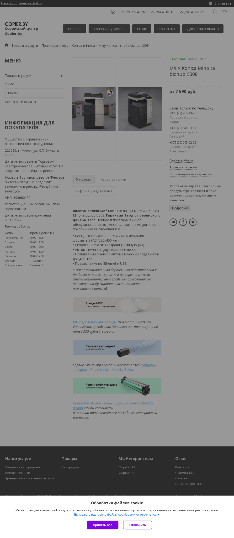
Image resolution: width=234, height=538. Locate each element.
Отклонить (137, 525)
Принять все (102, 525)
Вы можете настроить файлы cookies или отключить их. (115, 514)
